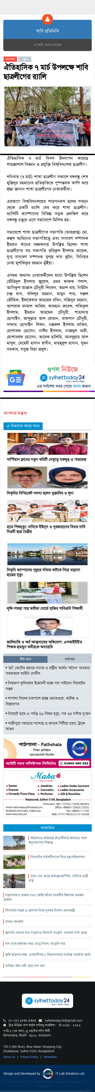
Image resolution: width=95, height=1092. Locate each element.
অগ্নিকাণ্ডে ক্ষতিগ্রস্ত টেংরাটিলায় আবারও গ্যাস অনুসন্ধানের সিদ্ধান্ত (57, 840)
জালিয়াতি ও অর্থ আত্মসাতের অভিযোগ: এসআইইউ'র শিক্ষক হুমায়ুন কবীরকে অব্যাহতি (44, 644)
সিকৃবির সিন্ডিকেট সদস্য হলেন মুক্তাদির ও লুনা (40, 493)
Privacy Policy (30, 1057)
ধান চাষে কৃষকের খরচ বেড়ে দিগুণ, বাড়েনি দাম (35, 943)
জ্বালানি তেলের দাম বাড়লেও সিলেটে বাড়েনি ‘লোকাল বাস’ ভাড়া (46, 932)
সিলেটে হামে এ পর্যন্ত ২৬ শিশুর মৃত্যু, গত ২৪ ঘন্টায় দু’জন (48, 713)
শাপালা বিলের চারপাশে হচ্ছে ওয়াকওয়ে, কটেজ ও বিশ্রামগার (42, 701)
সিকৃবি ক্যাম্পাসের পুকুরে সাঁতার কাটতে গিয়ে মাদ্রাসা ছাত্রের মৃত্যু (43, 572)
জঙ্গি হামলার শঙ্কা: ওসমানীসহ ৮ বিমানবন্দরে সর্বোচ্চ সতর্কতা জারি (47, 954)
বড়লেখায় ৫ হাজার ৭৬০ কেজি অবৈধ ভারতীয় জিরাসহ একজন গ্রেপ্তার (43, 897)
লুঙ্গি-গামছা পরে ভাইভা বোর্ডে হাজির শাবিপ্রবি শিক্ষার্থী (45, 608)
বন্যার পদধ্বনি (14, 921)
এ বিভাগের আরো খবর (23, 426)
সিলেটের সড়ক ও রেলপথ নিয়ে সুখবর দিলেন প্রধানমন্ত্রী (40, 910)
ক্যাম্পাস (10, 59)
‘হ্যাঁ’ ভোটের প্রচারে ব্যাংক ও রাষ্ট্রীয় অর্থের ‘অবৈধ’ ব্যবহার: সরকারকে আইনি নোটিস (48, 670)
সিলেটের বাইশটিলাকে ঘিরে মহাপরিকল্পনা (57, 857)
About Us (9, 1057)
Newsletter (50, 1057)
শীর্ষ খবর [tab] (25, 659)
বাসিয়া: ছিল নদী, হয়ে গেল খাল (25, 966)
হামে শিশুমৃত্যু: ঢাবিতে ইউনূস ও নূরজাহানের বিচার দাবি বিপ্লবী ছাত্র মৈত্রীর (46, 529)
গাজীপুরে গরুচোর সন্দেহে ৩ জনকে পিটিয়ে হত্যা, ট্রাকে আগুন (45, 726)
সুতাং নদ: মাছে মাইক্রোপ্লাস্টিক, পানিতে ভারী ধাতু (58, 878)
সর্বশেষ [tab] (69, 659)
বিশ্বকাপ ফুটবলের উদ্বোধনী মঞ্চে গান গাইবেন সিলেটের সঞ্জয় (45, 685)
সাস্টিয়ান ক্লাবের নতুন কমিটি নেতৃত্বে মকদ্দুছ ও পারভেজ (46, 459)
